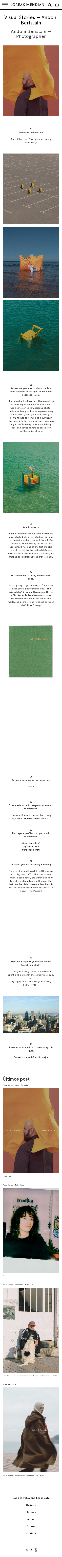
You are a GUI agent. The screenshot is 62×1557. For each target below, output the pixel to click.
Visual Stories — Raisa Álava (13, 1185)
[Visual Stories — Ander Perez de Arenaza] (31, 1330)
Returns (31, 1512)
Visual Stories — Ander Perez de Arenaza (18, 1285)
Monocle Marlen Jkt (10, 1384)
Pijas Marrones (32, 818)
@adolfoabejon (40, 1057)
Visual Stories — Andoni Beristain (15, 1085)
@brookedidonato (31, 849)
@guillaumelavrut (31, 846)
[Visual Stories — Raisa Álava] (31, 1230)
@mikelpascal (20, 1057)
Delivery (31, 1505)
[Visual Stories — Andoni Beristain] (31, 1130)
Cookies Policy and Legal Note (31, 1497)
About (31, 1519)
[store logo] (27, 4)
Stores (31, 1526)
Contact (31, 1533)
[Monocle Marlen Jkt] (31, 1429)
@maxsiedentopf (31, 843)
